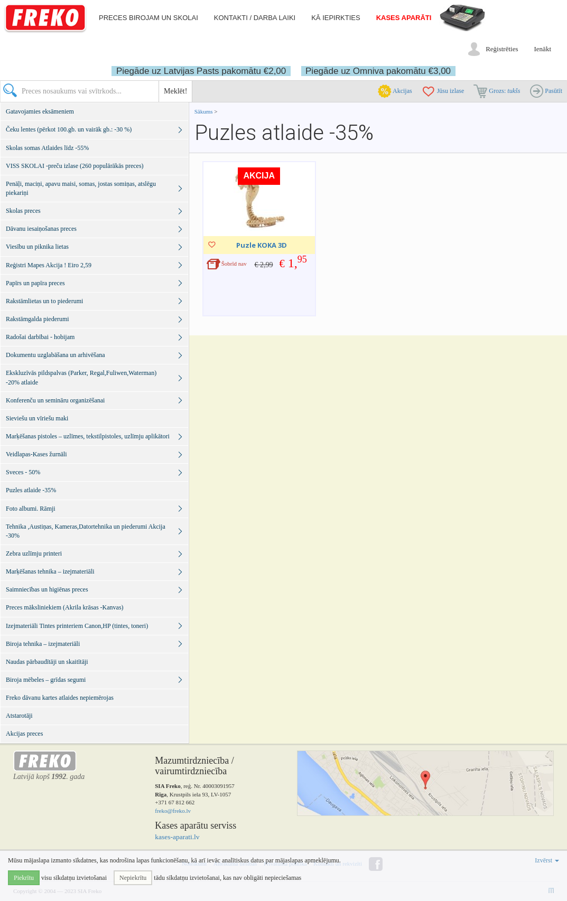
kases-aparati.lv (177, 837)
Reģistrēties (502, 49)
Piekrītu (24, 877)
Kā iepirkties (335, 18)
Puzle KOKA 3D (261, 245)
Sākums (203, 111)
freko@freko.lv (173, 811)
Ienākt (542, 49)
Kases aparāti (404, 18)
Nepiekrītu (132, 877)
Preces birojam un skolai (148, 18)
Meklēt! (175, 91)
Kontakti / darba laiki (254, 18)
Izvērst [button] (547, 860)
